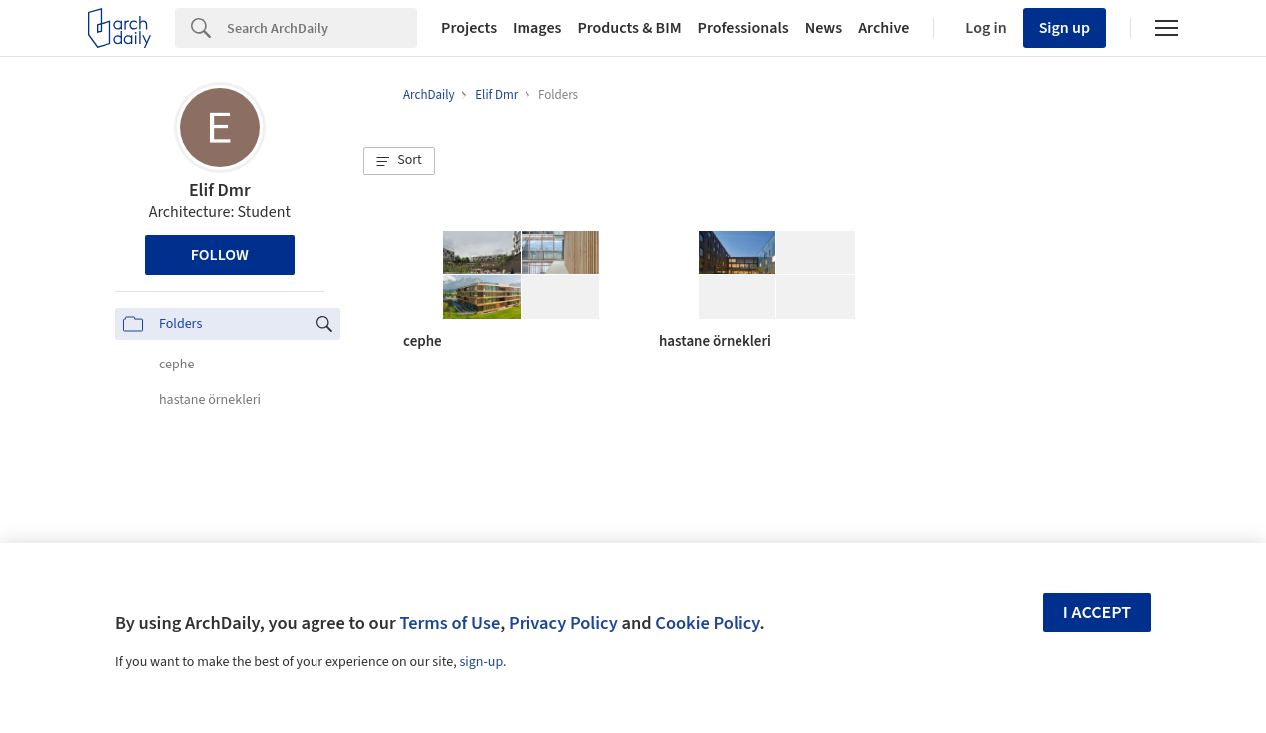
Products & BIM (629, 28)
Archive (883, 28)
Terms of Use (449, 623)
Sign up (1064, 28)
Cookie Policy (707, 623)
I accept (1097, 613)
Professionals (743, 28)
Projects (469, 28)
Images (537, 28)
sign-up (481, 662)
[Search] (322, 28)
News (823, 28)
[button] (399, 161)
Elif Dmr (220, 190)
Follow (220, 255)
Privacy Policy (563, 623)
